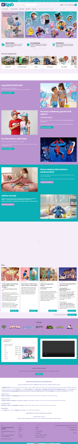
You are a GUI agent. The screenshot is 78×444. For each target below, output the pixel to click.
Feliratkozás (39, 374)
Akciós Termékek (65, 14)
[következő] (43, 40)
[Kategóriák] (4, 9)
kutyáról (16, 414)
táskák (38, 395)
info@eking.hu (12, 436)
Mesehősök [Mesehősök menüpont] (28, 9)
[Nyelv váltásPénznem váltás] (64, 5)
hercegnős (13, 395)
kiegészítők (52, 395)
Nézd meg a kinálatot (47, 182)
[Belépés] (71, 5)
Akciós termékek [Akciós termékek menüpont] (14, 9)
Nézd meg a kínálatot (8, 92)
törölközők (17, 395)
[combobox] (26, 5)
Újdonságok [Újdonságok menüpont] (21, 9)
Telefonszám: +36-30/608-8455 (12, 435)
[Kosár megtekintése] (76, 5)
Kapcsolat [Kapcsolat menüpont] (34, 9)
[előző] (35, 40)
